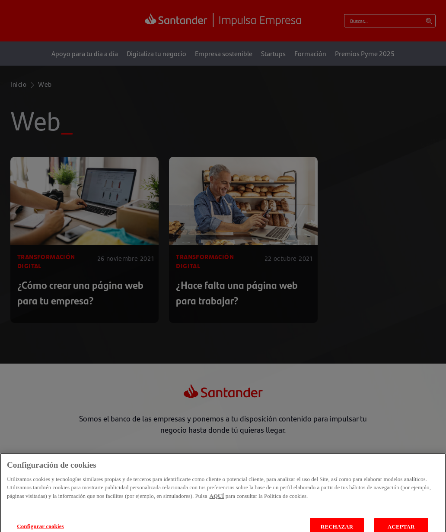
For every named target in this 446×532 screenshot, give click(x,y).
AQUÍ (217, 502)
